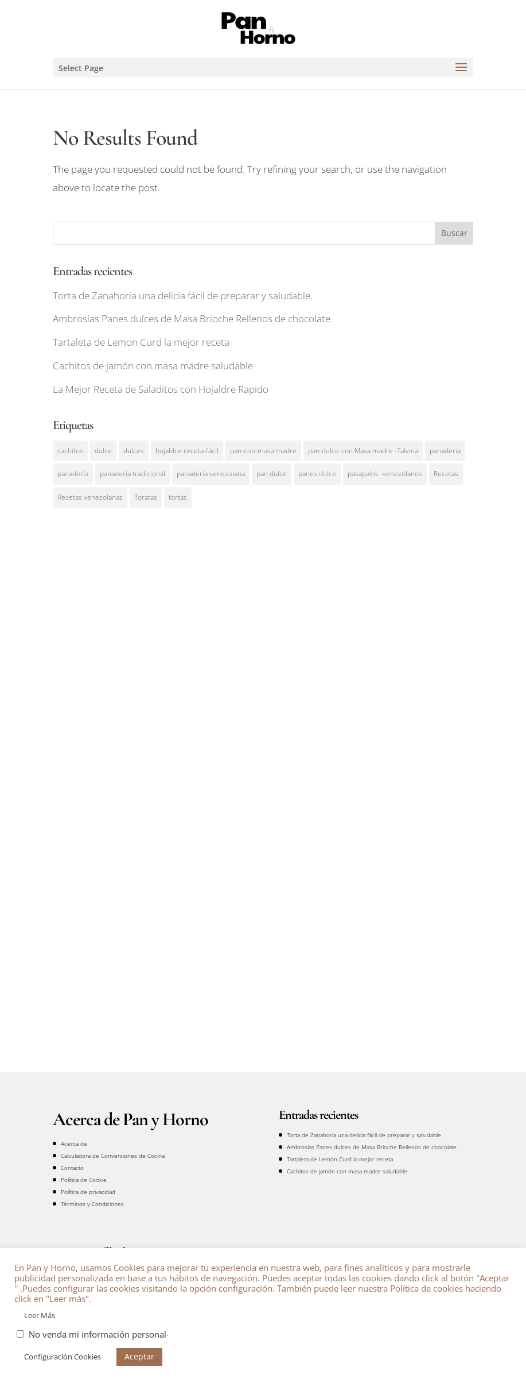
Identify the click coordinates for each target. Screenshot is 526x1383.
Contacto (72, 1168)
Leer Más (39, 1315)
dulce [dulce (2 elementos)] (103, 450)
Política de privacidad (88, 1192)
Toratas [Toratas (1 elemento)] (145, 497)
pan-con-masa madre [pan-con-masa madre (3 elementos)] (263, 450)
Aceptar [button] (139, 1356)
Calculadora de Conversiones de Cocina (113, 1156)
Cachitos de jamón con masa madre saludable (153, 365)
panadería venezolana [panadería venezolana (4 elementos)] (211, 473)
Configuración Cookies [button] (62, 1356)
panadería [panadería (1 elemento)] (72, 473)
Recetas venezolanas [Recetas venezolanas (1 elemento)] (90, 497)
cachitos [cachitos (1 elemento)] (70, 450)
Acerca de (74, 1143)
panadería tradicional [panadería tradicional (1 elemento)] (132, 473)
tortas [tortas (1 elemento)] (178, 497)
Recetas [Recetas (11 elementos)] (446, 473)
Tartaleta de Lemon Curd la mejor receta (141, 342)
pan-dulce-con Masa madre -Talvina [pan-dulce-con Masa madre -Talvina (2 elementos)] (363, 450)
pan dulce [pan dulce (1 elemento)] (271, 473)
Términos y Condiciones (92, 1204)
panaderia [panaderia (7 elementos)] (445, 450)
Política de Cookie (84, 1180)
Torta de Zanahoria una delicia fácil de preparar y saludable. (183, 295)
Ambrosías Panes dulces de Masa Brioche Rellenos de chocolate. (193, 318)
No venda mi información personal (97, 1334)
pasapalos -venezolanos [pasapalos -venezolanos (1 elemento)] (385, 473)
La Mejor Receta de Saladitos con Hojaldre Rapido (160, 389)
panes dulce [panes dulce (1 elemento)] (317, 473)
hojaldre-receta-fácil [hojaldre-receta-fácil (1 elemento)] (187, 450)
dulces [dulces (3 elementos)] (133, 450)
